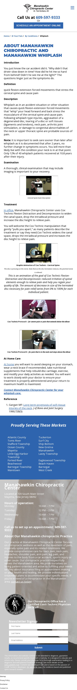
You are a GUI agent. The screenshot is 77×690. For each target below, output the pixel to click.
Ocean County (16, 447)
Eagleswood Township (52, 460)
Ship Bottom (46, 444)
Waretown (14, 470)
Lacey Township (48, 453)
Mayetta (12, 450)
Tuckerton (45, 437)
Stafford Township (19, 444)
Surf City (44, 440)
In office (8, 210)
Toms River (14, 440)
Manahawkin (46, 450)
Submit (38, 647)
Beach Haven (46, 463)
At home (9, 364)
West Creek (45, 470)
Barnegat (44, 467)
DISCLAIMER (9, 665)
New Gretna (46, 447)
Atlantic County (17, 437)
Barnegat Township (19, 467)
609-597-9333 (48, 17)
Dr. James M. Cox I (34, 667)
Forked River (15, 460)
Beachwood (14, 463)
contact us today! (21, 581)
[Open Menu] (72, 8)
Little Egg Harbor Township (18, 455)
